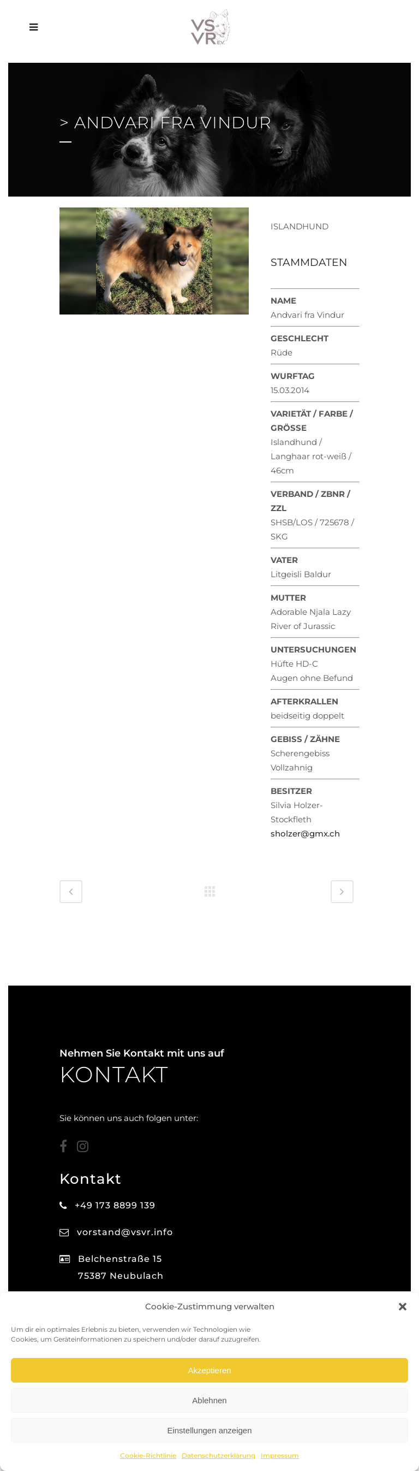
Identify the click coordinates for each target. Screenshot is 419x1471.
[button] (402, 1306)
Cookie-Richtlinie (148, 1455)
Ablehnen (209, 1400)
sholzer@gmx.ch (305, 833)
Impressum (280, 1455)
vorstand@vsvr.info (125, 1232)
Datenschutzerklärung (218, 1455)
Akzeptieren (209, 1370)
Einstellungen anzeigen (209, 1430)
